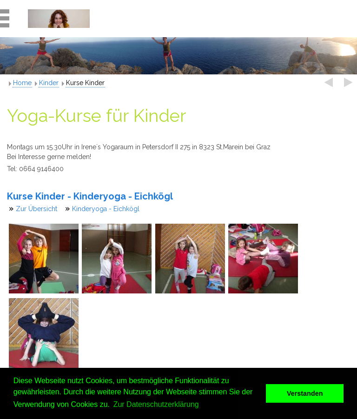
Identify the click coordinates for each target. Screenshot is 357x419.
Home (22, 82)
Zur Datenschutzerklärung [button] (156, 404)
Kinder (49, 82)
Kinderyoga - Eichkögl (105, 209)
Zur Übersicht (36, 209)
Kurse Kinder (85, 82)
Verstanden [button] (305, 393)
